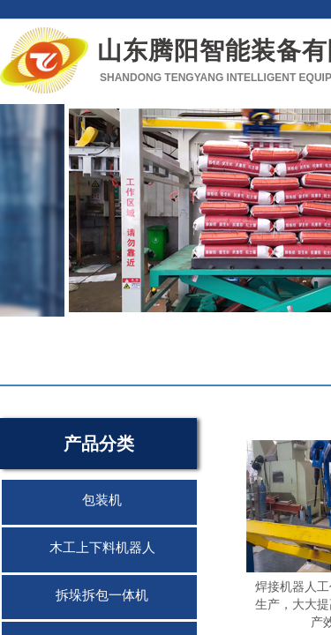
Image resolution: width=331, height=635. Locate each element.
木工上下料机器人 (102, 548)
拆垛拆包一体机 (102, 595)
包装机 (102, 500)
